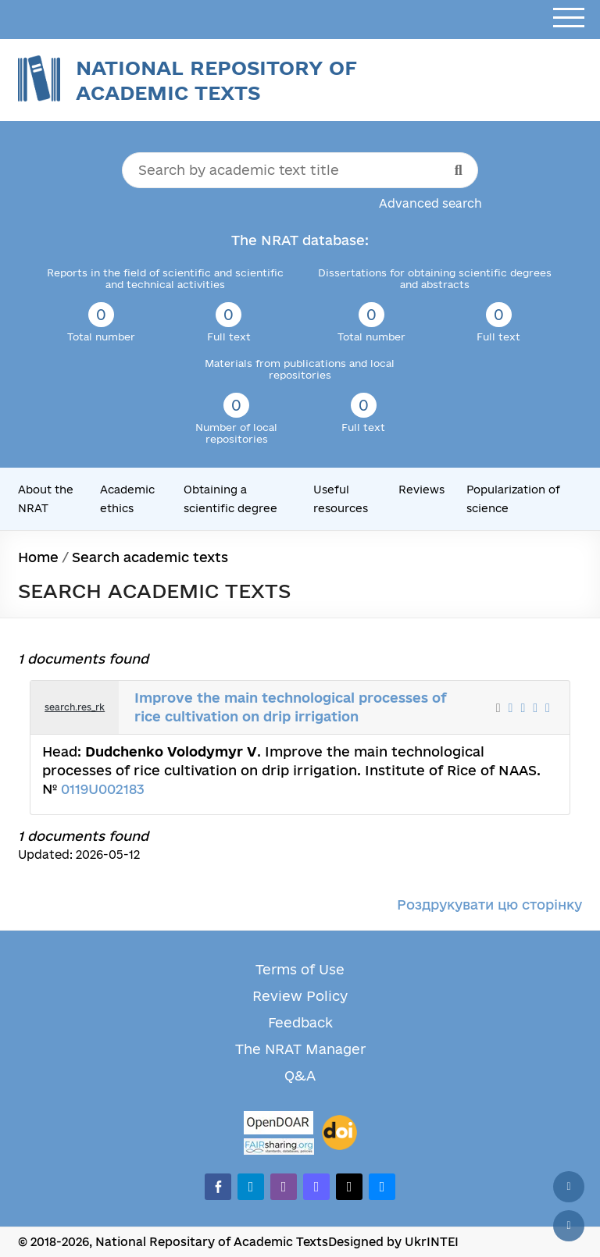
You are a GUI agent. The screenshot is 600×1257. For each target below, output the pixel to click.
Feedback (300, 1022)
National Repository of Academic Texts (216, 80)
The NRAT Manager (300, 1049)
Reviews (421, 489)
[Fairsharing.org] (279, 1146)
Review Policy (300, 995)
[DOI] (339, 1133)
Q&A (300, 1075)
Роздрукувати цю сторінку (489, 904)
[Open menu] (568, 18)
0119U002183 (103, 789)
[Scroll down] (568, 1225)
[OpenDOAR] (279, 1124)
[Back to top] (568, 1186)
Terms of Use (300, 969)
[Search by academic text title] (300, 170)
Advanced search (430, 203)
